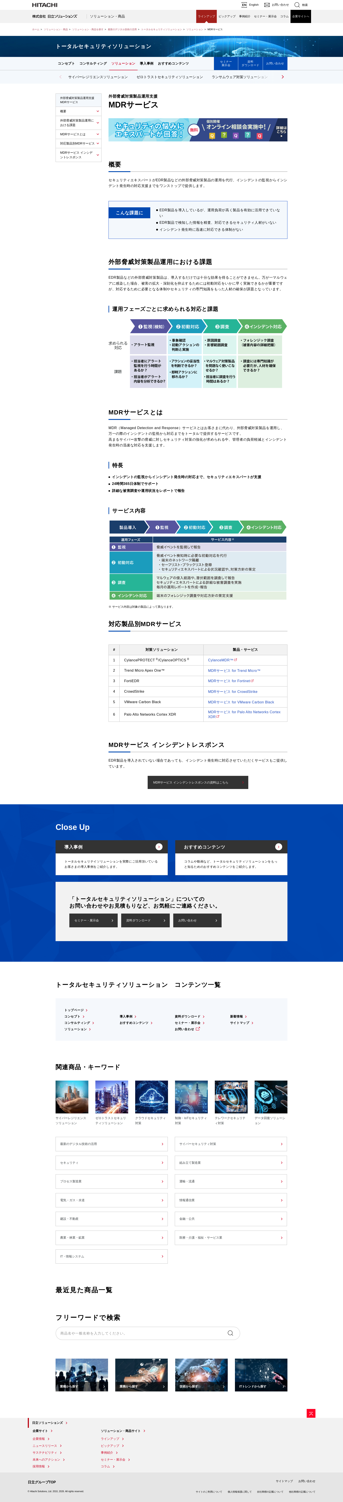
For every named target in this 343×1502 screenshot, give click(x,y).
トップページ (74, 1010)
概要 (63, 111)
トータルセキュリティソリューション (161, 29)
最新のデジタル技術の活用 (122, 29)
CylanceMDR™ (220, 660)
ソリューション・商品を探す (87, 29)
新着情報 (236, 1016)
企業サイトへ (300, 16)
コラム (284, 16)
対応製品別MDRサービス (77, 143)
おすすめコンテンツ (173, 63)
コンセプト (66, 63)
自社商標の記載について (270, 1491)
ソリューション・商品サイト (121, 1431)
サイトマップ (239, 1023)
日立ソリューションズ (47, 1423)
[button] (282, 77)
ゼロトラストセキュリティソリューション (169, 77)
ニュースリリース (45, 1445)
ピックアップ (227, 16)
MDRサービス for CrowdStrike (232, 692)
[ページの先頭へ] (311, 1413)
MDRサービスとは (73, 134)
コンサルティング (93, 63)
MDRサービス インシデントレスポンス (76, 155)
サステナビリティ (45, 1452)
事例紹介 (244, 16)
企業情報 (39, 1438)
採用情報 (39, 1466)
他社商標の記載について (302, 1491)
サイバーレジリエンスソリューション (98, 77)
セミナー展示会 (226, 63)
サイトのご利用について (209, 1491)
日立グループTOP (42, 1482)
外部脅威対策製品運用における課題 (77, 123)
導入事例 (147, 63)
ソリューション (194, 29)
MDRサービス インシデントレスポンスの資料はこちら (191, 782)
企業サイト (40, 1431)
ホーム (35, 29)
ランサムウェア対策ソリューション (240, 77)
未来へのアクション (46, 1459)
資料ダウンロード (250, 63)
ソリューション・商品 (107, 16)
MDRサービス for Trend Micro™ (234, 671)
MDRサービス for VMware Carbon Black (241, 702)
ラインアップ (206, 16)
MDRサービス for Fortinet (229, 681)
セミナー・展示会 (265, 16)
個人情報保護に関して (240, 1491)
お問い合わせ (275, 63)
